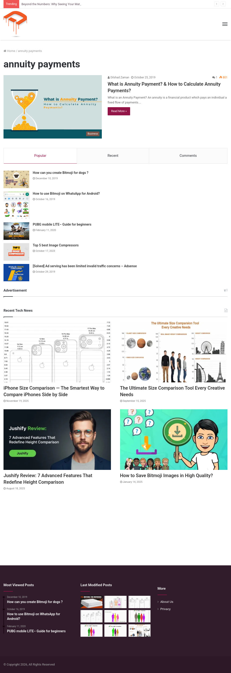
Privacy (165, 609)
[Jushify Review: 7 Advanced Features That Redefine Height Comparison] (57, 439)
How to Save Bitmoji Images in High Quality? (166, 475)
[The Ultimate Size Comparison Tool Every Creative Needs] (173, 352)
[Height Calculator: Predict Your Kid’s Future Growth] (92, 630)
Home (9, 51)
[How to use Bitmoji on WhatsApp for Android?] (16, 205)
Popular (40, 156)
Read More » (119, 111)
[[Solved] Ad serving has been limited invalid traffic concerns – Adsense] (16, 272)
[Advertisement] (115, 525)
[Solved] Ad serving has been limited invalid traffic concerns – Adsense (85, 266)
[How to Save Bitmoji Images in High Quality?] (173, 439)
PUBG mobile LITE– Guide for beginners (62, 224)
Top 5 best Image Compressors (56, 245)
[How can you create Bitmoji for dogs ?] (16, 179)
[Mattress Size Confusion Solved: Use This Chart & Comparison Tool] (115, 602)
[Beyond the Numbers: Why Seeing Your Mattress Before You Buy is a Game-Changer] (92, 602)
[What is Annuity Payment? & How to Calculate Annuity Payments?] (53, 107)
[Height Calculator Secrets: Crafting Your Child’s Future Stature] (115, 616)
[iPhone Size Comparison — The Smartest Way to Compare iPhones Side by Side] (57, 352)
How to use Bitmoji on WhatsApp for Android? (66, 193)
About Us (166, 602)
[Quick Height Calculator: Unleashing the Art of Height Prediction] (139, 616)
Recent (112, 156)
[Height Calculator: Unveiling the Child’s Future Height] (115, 630)
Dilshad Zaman (118, 77)
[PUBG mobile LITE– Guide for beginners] (16, 231)
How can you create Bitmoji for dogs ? (60, 173)
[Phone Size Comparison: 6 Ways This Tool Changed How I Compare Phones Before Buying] (139, 602)
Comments (188, 156)
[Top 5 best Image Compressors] (16, 252)
